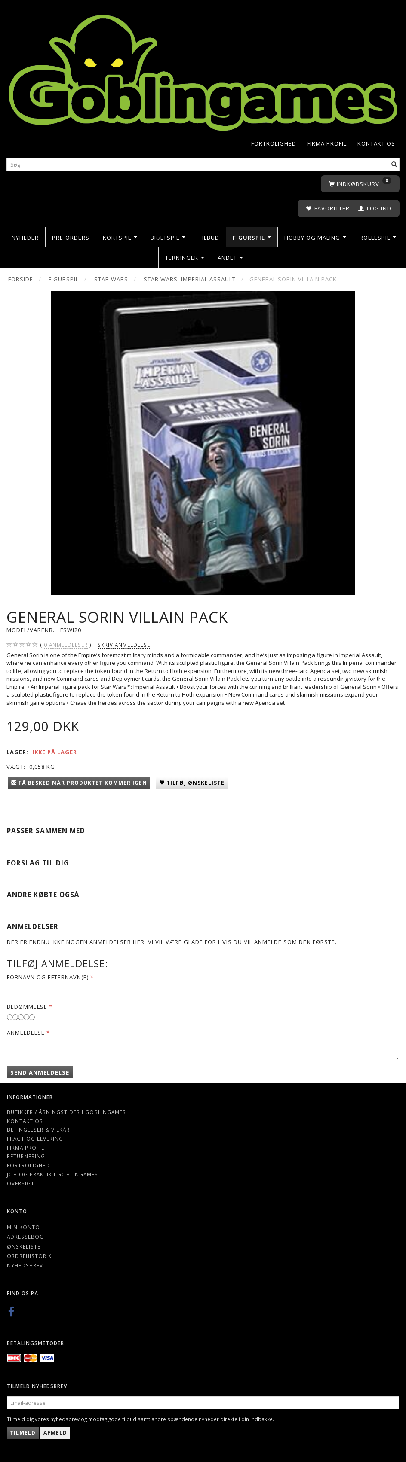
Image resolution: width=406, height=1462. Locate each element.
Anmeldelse (26, 1032)
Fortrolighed (273, 143)
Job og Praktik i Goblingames (52, 1174)
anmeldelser (66, 645)
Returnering (26, 1156)
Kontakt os (376, 143)
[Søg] (394, 164)
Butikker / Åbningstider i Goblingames (66, 1112)
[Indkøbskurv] (360, 184)
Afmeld (55, 1432)
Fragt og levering (35, 1138)
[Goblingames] (203, 71)
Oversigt (20, 1183)
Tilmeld (23, 1432)
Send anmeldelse (39, 1072)
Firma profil (327, 143)
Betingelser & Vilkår (38, 1129)
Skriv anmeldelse (124, 644)
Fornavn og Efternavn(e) (48, 977)
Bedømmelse (27, 1007)
